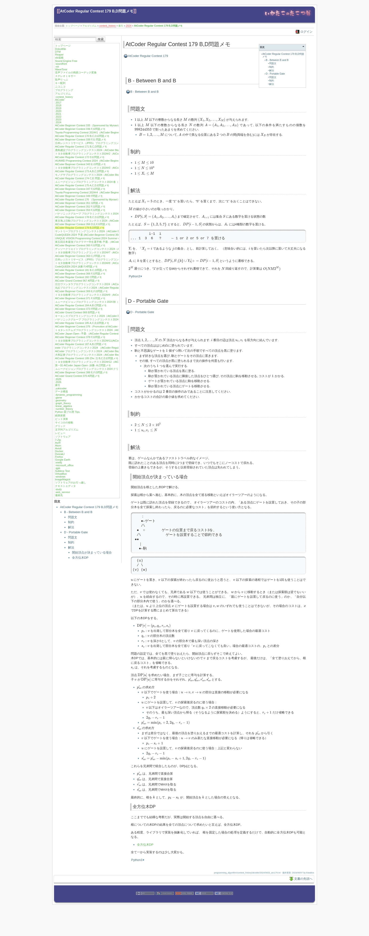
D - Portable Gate (76, 532)
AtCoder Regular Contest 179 (148, 56)
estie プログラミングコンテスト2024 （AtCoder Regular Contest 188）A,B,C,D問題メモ (106, 347)
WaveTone (61, 69)
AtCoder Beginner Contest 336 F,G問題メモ (80, 128)
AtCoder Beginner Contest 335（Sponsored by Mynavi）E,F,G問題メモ (96, 125)
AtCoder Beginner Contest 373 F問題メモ (79, 308)
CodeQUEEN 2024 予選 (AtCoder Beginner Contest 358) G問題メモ (94, 234)
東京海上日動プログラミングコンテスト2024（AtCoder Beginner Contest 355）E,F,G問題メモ (110, 220)
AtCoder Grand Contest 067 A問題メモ (77, 280)
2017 (58, 102)
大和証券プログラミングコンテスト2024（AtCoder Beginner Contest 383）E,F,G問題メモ (107, 354)
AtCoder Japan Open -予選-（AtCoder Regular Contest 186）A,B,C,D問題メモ (100, 333)
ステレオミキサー (65, 76)
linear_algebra (64, 406)
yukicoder (61, 388)
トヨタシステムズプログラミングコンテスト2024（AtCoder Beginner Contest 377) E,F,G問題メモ (112, 330)
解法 (71, 527)
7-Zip (58, 439)
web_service (63, 492)
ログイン (306, 31)
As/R (58, 442)
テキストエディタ (65, 486)
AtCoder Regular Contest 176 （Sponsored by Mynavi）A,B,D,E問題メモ (97, 199)
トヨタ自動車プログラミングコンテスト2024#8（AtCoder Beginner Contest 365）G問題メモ (109, 263)
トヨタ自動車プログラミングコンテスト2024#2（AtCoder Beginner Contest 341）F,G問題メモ (110, 153)
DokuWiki (60, 49)
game (59, 397)
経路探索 (60, 415)
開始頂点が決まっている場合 (92, 552)
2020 (58, 111)
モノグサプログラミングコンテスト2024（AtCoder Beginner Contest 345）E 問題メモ (105, 174)
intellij (59, 462)
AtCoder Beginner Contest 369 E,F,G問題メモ (81, 291)
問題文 (72, 517)
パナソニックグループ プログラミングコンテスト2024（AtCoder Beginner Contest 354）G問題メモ (113, 213)
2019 (58, 108)
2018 (58, 105)
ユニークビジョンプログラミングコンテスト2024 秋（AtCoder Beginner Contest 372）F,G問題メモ (113, 301)
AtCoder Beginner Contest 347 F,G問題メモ (80, 188)
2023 (58, 119)
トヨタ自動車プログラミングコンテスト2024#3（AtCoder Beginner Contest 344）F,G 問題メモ (110, 167)
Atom (58, 445)
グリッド (60, 426)
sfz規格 (59, 57)
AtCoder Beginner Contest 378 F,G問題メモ (80, 337)
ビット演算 (61, 419)
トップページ (73, 25)
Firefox (59, 456)
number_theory (64, 408)
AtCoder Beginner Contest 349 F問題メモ (79, 196)
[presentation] (135, 119)
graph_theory (63, 403)
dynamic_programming (69, 394)
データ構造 (61, 391)
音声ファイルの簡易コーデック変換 (75, 72)
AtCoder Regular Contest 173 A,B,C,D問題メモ (82, 171)
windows (60, 476)
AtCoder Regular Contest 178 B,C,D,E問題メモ (82, 217)
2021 (58, 113)
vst (57, 66)
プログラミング (64, 90)
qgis (58, 468)
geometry (61, 400)
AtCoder (59, 99)
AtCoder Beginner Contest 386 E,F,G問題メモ (81, 372)
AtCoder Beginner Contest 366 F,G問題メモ (80, 273)
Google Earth (62, 459)
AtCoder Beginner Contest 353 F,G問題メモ (80, 210)
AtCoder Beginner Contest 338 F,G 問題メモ (80, 139)
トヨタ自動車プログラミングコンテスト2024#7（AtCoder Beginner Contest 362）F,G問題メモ (110, 252)
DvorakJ (59, 454)
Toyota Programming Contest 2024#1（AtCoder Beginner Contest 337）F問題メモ (102, 132)
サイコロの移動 (64, 422)
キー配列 (60, 83)
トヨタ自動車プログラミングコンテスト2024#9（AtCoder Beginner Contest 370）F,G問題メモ (110, 294)
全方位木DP (80, 557)
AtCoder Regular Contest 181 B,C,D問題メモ (81, 270)
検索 (101, 39)
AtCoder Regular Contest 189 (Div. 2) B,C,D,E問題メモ (86, 358)
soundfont (61, 63)
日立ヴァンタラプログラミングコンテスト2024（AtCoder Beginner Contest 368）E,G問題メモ (110, 284)
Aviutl (58, 448)
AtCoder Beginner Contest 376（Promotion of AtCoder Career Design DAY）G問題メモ (105, 326)
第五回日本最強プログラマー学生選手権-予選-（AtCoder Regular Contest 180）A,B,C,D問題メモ (111, 241)
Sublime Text (62, 471)
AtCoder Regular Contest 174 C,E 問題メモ (80, 178)
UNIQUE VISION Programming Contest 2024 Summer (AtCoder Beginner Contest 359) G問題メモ (111, 238)
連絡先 (59, 495)
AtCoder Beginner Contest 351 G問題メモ (79, 203)
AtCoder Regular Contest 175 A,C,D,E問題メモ (82, 185)
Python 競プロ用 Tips (67, 411)
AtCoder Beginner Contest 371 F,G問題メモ (80, 298)
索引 (120, 25)
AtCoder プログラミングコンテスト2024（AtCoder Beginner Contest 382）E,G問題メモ (106, 351)
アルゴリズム (89, 25)
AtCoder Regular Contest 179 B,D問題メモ (96, 11)
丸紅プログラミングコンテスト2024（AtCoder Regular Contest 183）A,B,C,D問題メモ (105, 287)
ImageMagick (62, 479)
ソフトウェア (63, 436)
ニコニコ (60, 86)
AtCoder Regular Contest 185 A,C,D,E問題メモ (82, 323)
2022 (58, 116)
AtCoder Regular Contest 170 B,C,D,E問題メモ (82, 136)
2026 (58, 382)
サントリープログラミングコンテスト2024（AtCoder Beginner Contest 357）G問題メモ (106, 231)
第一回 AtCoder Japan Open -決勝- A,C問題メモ (83, 365)
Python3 (134, 276)
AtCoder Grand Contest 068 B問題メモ (77, 312)
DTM (58, 51)
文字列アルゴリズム (66, 429)
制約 (71, 522)
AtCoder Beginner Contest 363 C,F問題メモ (80, 256)
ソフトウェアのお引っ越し (70, 482)
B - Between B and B (78, 512)
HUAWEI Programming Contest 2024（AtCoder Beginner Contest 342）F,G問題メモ (103, 160)
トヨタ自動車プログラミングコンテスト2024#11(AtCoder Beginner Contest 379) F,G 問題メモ (109, 340)
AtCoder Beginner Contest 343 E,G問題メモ (80, 164)
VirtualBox (61, 473)
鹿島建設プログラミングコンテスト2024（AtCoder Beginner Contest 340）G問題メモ (105, 150)
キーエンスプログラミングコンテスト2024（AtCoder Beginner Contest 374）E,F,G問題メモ (108, 316)
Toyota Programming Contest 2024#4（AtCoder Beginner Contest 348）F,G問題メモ (104, 192)
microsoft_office (65, 465)
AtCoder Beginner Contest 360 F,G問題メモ (80, 245)
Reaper (59, 54)
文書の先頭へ (303, 878)
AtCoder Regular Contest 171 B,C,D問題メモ (81, 146)
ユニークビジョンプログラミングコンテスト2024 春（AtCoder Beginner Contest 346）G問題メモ (112, 181)
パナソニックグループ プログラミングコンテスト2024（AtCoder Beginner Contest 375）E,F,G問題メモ (115, 319)
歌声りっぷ (61, 79)
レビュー (60, 433)
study (59, 489)
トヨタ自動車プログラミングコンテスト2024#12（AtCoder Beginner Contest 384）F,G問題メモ (111, 361)
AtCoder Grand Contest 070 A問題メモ (77, 375)
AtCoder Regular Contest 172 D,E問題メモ (79, 157)
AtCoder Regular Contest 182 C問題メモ (78, 277)
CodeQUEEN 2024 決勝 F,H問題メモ (76, 266)
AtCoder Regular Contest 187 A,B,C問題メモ (81, 344)
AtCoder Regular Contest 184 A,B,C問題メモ (81, 305)
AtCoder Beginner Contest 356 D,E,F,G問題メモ (82, 224)
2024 (128, 25)
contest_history (107, 25)
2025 (58, 379)
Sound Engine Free (66, 61)
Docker (59, 451)
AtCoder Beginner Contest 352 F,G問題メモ (80, 206)
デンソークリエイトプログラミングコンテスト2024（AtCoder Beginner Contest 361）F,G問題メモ (112, 248)
